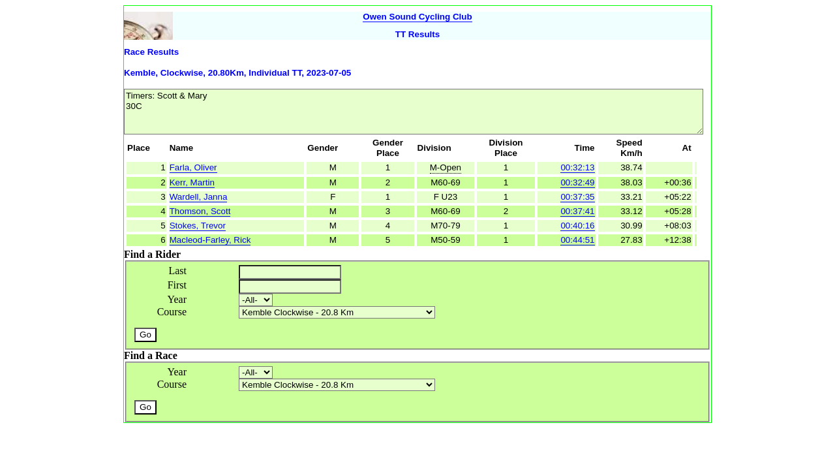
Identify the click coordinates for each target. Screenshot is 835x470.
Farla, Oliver (193, 167)
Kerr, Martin (192, 182)
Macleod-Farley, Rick (210, 240)
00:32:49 (577, 182)
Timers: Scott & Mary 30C (413, 111)
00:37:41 (577, 211)
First (177, 284)
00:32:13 (577, 167)
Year (177, 299)
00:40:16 (577, 225)
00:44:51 (577, 240)
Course (172, 311)
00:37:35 (577, 197)
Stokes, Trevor (198, 225)
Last (177, 270)
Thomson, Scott (200, 211)
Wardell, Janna (199, 197)
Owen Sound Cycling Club (417, 17)
